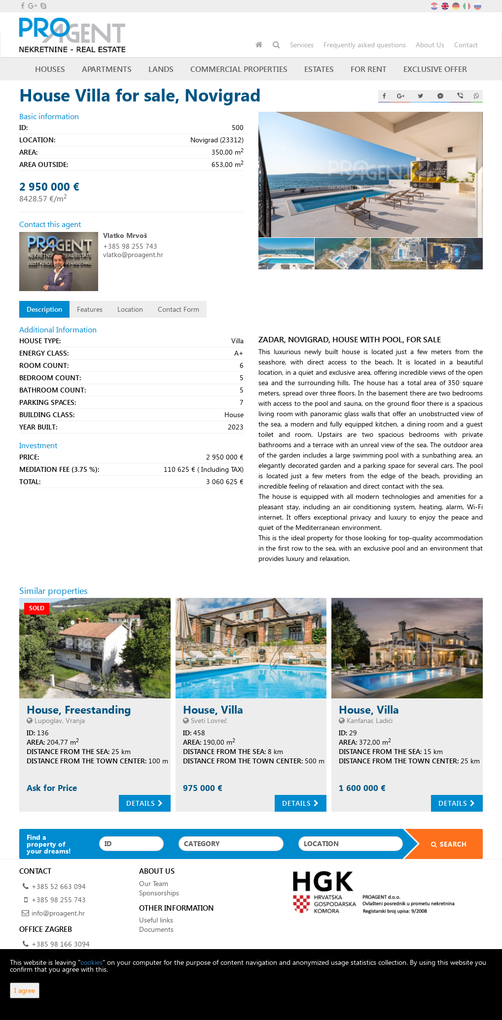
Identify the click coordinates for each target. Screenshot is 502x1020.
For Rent (369, 69)
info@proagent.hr (58, 913)
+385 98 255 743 (130, 246)
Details (144, 803)
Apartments (107, 69)
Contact (466, 44)
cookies (91, 962)
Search (443, 844)
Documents (156, 929)
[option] (286, 253)
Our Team (153, 883)
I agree (24, 990)
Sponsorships (159, 892)
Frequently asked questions (364, 44)
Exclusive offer (435, 69)
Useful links (156, 919)
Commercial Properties (238, 69)
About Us (430, 44)
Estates (319, 69)
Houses (50, 69)
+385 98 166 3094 (61, 944)
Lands (161, 69)
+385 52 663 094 (59, 886)
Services (302, 44)
